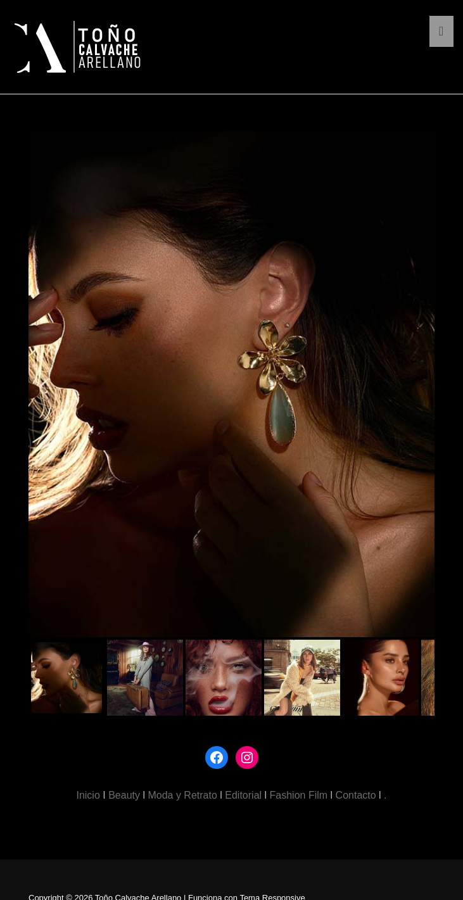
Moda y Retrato (182, 795)
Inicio (87, 795)
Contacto (356, 795)
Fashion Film (299, 795)
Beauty (124, 795)
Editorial (243, 795)
